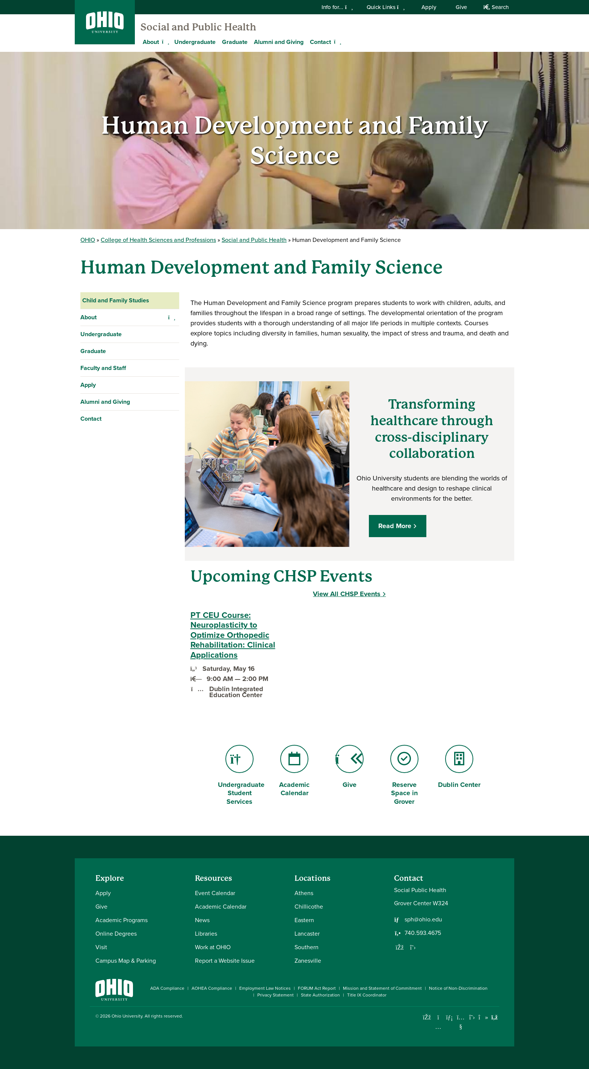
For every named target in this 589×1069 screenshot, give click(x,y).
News (202, 920)
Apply (428, 7)
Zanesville (307, 960)
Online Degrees (116, 933)
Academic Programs (121, 920)
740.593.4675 (423, 933)
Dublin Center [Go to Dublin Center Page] (459, 767)
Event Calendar (215, 893)
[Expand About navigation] (172, 317)
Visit (101, 947)
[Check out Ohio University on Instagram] (438, 1026)
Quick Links (386, 7)
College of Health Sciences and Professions (158, 240)
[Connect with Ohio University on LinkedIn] (449, 1017)
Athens (303, 893)
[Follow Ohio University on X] (472, 1017)
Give (461, 7)
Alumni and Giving (279, 42)
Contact (90, 418)
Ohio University (127, 1016)
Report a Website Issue (225, 960)
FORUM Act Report (317, 988)
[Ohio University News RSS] (494, 1017)
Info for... (337, 7)
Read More (394, 526)
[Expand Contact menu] (336, 42)
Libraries (206, 933)
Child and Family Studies (115, 300)
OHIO (87, 240)
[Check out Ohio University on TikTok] (483, 1017)
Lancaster (307, 933)
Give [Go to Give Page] (349, 767)
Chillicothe (308, 906)
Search (496, 7)
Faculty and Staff (103, 368)
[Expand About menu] (164, 42)
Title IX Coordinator (367, 995)
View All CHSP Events (347, 594)
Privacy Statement (275, 995)
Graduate (235, 42)
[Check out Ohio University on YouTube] (460, 1022)
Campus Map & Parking (125, 960)
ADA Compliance (167, 988)
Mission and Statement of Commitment (382, 988)
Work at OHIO (213, 947)
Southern (306, 947)
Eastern (304, 920)
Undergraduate (195, 42)
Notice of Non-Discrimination (458, 988)
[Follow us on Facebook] (399, 947)
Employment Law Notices (265, 988)
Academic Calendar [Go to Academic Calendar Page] (294, 771)
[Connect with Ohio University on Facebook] (427, 1017)
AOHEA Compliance (212, 988)
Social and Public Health (198, 27)
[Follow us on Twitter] (412, 947)
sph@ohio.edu (423, 919)
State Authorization (320, 995)
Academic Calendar (220, 906)
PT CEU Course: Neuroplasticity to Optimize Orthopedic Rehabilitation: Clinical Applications (232, 635)
